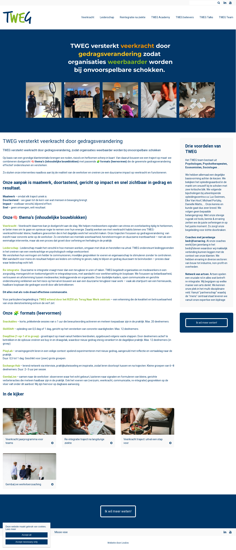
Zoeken (218, 3)
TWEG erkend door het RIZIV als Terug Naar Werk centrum (74, 299)
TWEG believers (185, 17)
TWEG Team (226, 17)
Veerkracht (87, 17)
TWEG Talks (206, 17)
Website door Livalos (118, 543)
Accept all (26, 535)
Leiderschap (107, 17)
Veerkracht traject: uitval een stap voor (143, 441)
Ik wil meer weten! (206, 322)
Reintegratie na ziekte (132, 17)
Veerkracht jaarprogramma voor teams (24, 441)
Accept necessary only (26, 542)
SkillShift (8, 328)
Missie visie (61, 532)
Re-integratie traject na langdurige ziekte (84, 441)
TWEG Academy (160, 17)
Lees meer (11, 529)
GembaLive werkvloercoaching (23, 484)
